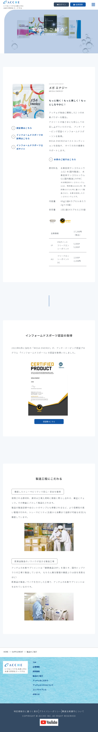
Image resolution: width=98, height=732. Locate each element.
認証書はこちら (49, 421)
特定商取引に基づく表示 (26, 711)
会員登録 (78, 4)
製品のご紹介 (38, 676)
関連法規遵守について (73, 711)
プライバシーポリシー (50, 711)
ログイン (61, 4)
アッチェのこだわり (40, 680)
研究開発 (36, 671)
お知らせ (36, 694)
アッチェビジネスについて (43, 685)
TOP (34, 662)
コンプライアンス (39, 689)
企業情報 (36, 667)
